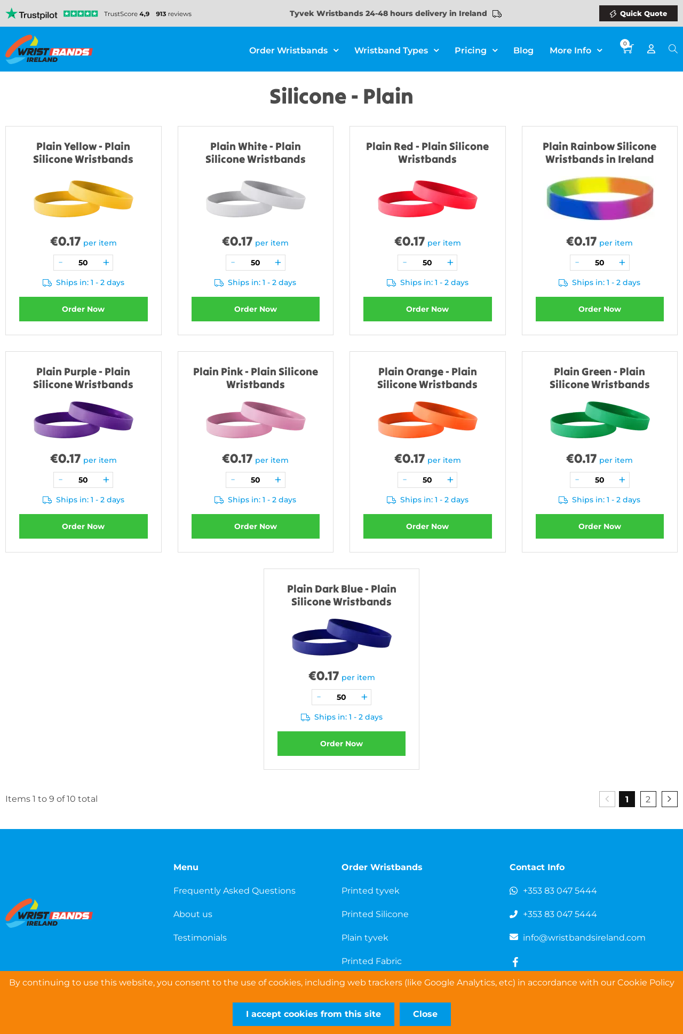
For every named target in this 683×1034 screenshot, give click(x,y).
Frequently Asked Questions (234, 891)
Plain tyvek (365, 938)
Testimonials (200, 938)
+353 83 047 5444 (560, 891)
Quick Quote (643, 13)
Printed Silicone (375, 914)
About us (192, 914)
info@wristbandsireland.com (584, 938)
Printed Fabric (372, 961)
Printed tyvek (371, 891)
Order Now (83, 309)
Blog (523, 50)
